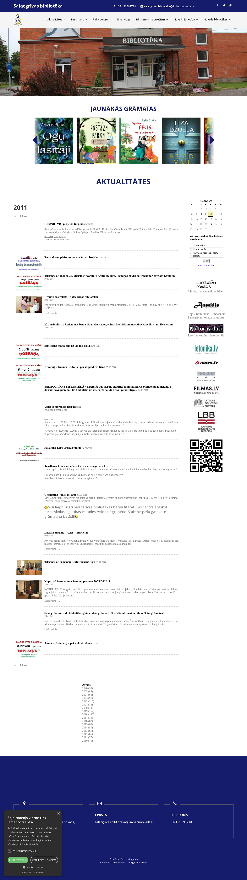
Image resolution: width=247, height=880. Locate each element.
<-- (15, 216)
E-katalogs (123, 19)
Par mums (79, 19)
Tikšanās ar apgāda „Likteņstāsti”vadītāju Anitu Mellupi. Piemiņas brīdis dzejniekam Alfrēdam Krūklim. (110, 275)
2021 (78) (87, 704)
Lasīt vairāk (32, 844)
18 (215, 219)
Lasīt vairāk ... (52, 313)
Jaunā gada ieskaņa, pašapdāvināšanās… (69, 643)
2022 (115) (88, 701)
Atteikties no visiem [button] (44, 860)
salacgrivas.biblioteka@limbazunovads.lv (124, 822)
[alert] (33, 843)
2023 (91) (87, 698)
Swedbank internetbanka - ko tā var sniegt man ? (74, 466)
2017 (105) (88, 717)
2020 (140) (88, 707)
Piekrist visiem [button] (18, 860)
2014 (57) (87, 727)
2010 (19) (87, 740)
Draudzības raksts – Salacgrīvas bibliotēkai (71, 296)
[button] (33, 867)
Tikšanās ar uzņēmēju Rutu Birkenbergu (69, 561)
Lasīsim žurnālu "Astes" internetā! (66, 532)
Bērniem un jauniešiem (152, 19)
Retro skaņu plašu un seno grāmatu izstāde (71, 257)
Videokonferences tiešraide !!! (62, 406)
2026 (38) (87, 688)
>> (221, 201)
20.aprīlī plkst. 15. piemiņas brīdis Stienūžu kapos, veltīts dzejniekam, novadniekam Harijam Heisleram (108, 324)
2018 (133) (88, 714)
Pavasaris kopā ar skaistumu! (62, 447)
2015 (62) (87, 724)
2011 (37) (87, 737)
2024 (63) (87, 694)
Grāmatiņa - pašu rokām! (60, 494)
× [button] (58, 813)
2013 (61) (87, 730)
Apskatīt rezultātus (206, 265)
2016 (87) (87, 721)
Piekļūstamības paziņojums (124, 859)
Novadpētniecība (186, 19)
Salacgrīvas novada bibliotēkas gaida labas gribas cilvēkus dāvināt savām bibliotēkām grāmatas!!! (105, 613)
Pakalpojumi (102, 19)
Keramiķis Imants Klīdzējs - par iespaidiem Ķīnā (74, 366)
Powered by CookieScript (33, 872)
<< (191, 201)
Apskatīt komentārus (55, 409)
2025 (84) (87, 691)
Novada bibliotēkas (217, 19)
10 (211, 214)
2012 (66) (87, 734)
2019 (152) (88, 711)
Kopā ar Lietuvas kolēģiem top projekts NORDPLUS (77, 581)
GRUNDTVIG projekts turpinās (64, 223)
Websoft (122, 862)
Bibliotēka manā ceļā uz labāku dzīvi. (67, 345)
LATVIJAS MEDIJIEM (57, 239)
